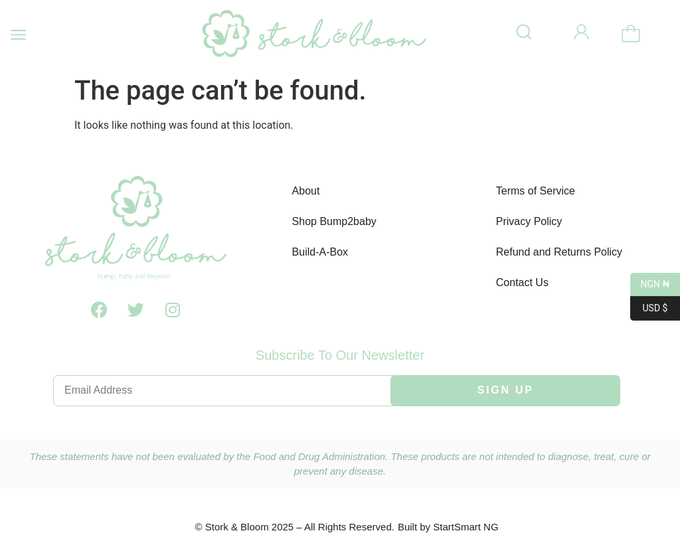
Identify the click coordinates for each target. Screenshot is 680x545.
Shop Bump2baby (334, 221)
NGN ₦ (650, 285)
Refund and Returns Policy (559, 252)
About (306, 190)
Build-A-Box (320, 252)
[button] (18, 34)
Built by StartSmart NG (448, 526)
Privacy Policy (529, 221)
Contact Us (522, 282)
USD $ (648, 309)
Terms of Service (535, 190)
